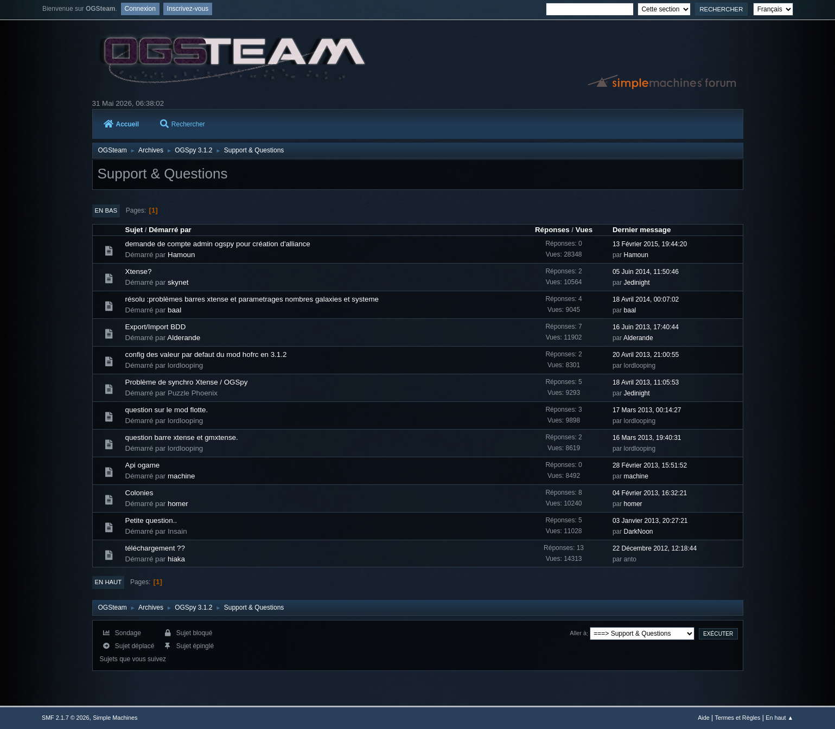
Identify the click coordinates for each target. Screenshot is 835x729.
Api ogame (142, 465)
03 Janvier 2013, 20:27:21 (650, 521)
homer (178, 504)
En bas (106, 210)
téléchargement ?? (155, 548)
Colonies (139, 493)
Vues (584, 230)
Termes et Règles (738, 717)
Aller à (578, 633)
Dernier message (642, 230)
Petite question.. (151, 520)
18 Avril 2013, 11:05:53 (646, 382)
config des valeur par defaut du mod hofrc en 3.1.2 (206, 354)
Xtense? (138, 271)
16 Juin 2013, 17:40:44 (646, 327)
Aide (704, 717)
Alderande (183, 338)
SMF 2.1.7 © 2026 (66, 717)
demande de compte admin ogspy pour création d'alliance (217, 244)
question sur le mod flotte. (166, 410)
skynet (178, 282)
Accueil (121, 124)
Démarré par (170, 230)
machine (181, 476)
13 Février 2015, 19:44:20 (650, 244)
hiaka (176, 559)
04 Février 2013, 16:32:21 (650, 493)
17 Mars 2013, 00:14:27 (647, 410)
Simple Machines (115, 717)
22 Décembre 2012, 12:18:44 (655, 548)
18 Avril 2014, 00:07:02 (646, 299)
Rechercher (182, 124)
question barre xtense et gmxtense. (181, 437)
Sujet (134, 230)
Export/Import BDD (155, 327)
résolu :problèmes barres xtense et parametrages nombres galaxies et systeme (252, 299)
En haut (108, 582)
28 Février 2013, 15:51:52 (650, 465)
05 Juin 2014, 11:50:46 (646, 272)
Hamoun (181, 255)
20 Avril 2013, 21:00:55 (646, 355)
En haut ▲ (779, 717)
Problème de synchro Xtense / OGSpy (186, 382)
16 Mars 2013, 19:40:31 (647, 438)
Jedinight (637, 282)
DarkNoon (638, 531)
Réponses (552, 230)
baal (174, 310)
